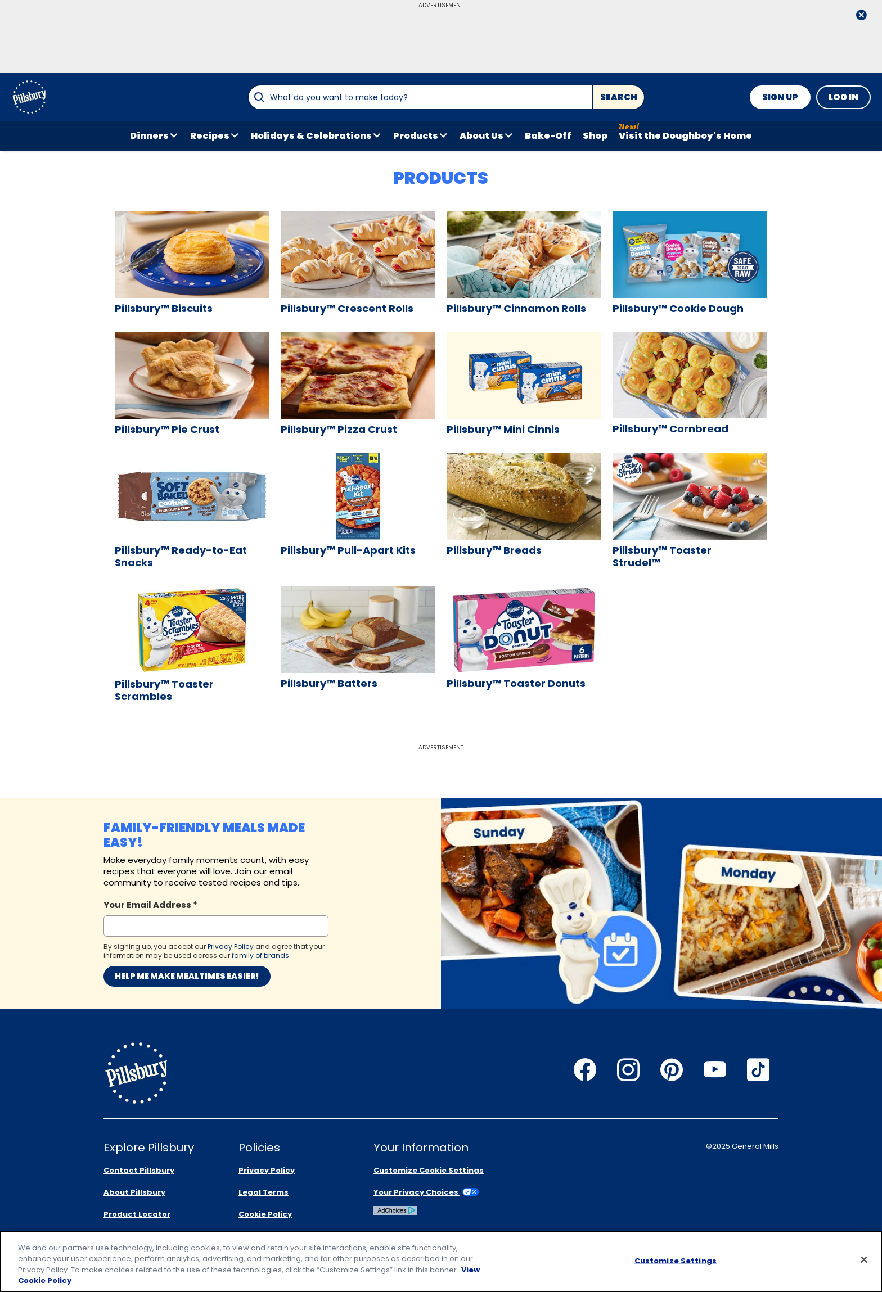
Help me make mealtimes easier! (187, 976)
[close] (861, 16)
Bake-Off (548, 135)
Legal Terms (263, 1192)
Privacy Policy (266, 1170)
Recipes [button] (210, 135)
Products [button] (415, 135)
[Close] (864, 1259)
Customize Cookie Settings (429, 1170)
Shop (595, 135)
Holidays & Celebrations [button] (311, 135)
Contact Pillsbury (139, 1170)
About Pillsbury (134, 1192)
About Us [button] (481, 135)
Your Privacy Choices (426, 1192)
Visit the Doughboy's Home (685, 135)
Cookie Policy (265, 1214)
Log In (843, 97)
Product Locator (137, 1214)
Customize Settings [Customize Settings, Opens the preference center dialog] (675, 1260)
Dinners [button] (149, 135)
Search (618, 97)
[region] (441, 1261)
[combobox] (420, 97)
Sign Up (780, 97)
